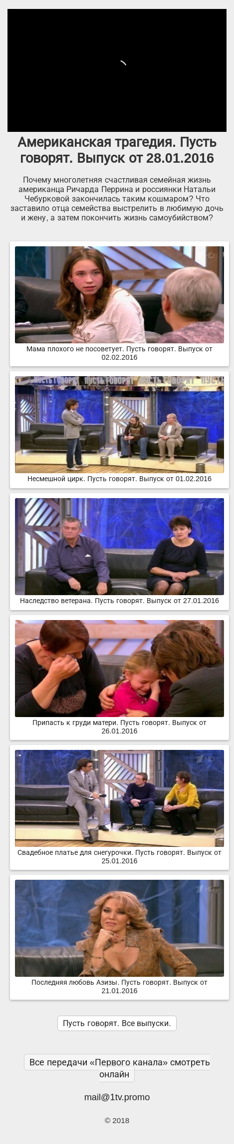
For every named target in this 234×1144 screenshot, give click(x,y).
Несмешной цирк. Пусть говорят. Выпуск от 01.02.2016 (119, 475)
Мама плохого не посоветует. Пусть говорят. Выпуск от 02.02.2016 (119, 349)
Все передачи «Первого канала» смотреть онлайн (120, 1068)
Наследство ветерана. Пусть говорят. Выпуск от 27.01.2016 (119, 597)
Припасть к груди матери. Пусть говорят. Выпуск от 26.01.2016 (119, 723)
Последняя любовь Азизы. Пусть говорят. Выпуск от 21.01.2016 (119, 982)
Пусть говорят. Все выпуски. (117, 1023)
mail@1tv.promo (117, 1097)
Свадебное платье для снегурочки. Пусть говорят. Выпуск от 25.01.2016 (119, 852)
